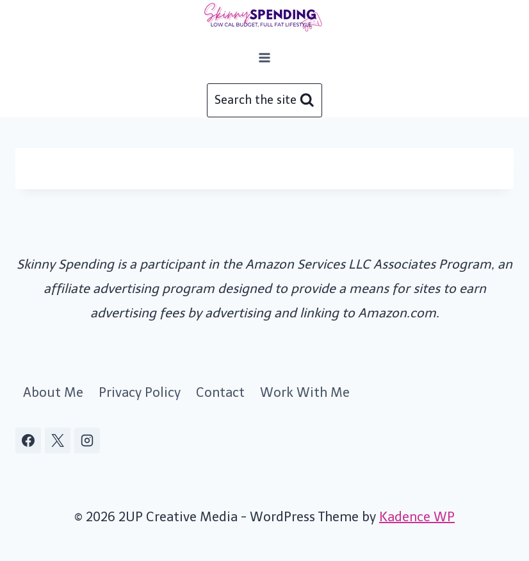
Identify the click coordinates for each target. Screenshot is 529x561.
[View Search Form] (264, 100)
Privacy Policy (140, 392)
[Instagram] (87, 440)
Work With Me (305, 392)
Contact (220, 392)
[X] (57, 440)
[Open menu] (265, 57)
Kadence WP (417, 516)
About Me (53, 392)
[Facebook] (28, 440)
